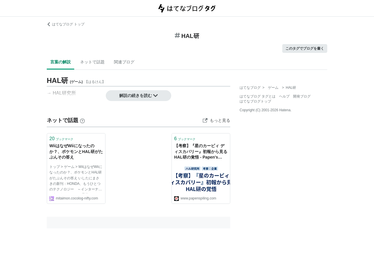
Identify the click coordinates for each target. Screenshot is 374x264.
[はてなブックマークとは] (82, 120)
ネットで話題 (92, 62)
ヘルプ (284, 96)
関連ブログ (124, 62)
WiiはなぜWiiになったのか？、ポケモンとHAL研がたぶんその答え (76, 151)
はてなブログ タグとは (258, 96)
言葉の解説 (60, 62)
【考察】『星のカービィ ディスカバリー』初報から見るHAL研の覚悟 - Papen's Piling (200, 152)
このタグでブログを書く (304, 48)
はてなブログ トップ (65, 24)
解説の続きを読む (138, 95)
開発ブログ (302, 96)
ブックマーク (61, 138)
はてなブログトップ (255, 101)
